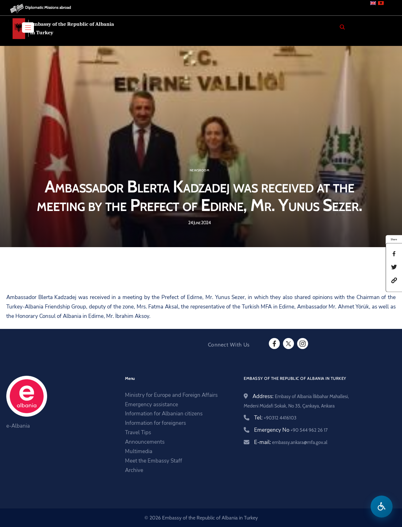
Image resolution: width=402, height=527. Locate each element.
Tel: (275, 417)
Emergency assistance (151, 404)
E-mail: (290, 442)
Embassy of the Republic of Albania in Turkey (72, 28)
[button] (394, 279)
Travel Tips (138, 432)
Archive (134, 470)
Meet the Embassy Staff (153, 460)
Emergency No (291, 430)
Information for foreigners (155, 423)
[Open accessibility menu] (382, 507)
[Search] (342, 27)
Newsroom (199, 170)
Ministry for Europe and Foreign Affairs (171, 395)
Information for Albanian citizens (164, 413)
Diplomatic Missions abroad (48, 7)
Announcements (145, 442)
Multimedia (138, 451)
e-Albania (18, 426)
